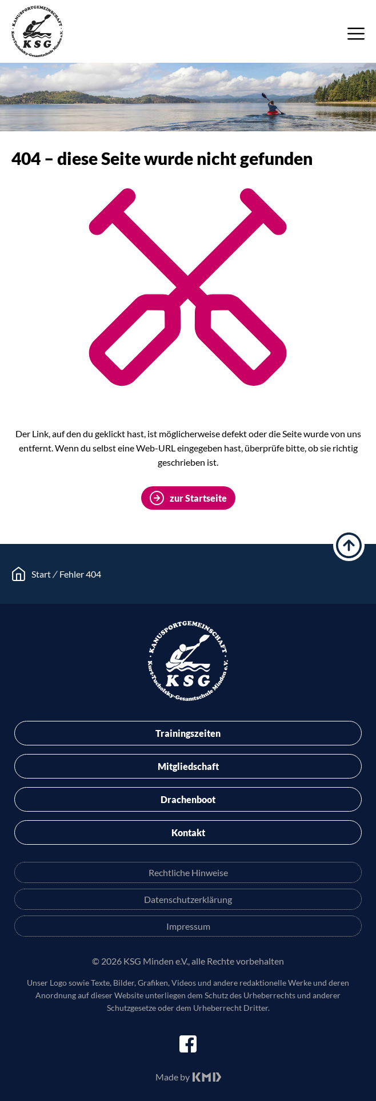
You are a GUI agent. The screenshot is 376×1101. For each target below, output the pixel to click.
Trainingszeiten (188, 733)
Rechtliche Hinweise (188, 872)
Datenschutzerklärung (188, 899)
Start (41, 573)
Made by (172, 1076)
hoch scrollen (349, 545)
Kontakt (188, 832)
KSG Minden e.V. (37, 31)
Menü (356, 33)
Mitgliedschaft (188, 766)
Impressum (188, 926)
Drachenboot (188, 799)
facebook (188, 1043)
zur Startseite (198, 498)
